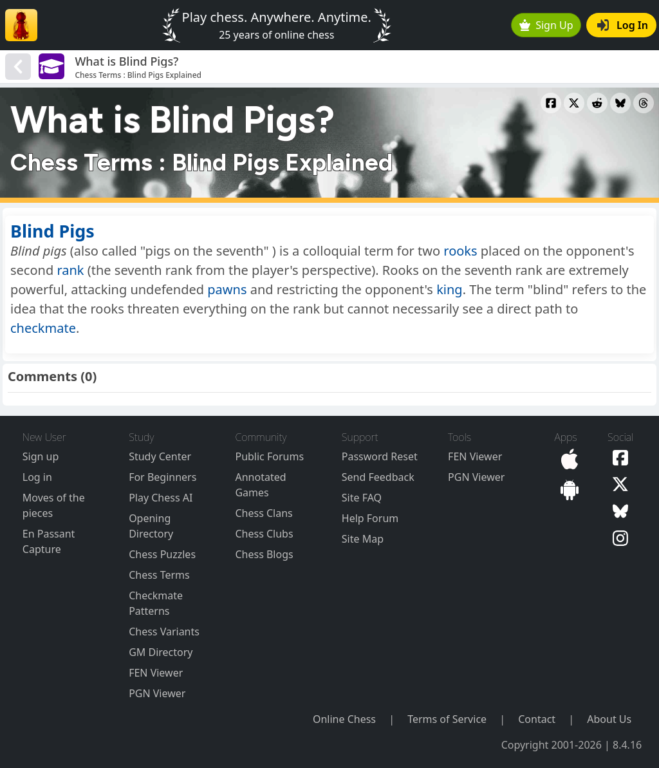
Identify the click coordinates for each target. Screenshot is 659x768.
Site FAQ (362, 498)
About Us (609, 719)
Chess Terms (159, 575)
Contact (536, 719)
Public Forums (269, 456)
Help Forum (370, 518)
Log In (622, 25)
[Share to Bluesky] (620, 103)
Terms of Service (447, 719)
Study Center (160, 456)
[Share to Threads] (643, 103)
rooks (460, 250)
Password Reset (380, 456)
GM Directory (160, 652)
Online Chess (344, 719)
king (449, 289)
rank (70, 270)
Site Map (363, 539)
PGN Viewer (157, 693)
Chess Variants (164, 631)
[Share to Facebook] (551, 103)
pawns (226, 289)
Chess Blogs (264, 554)
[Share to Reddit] (597, 103)
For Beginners (162, 477)
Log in (37, 477)
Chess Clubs (264, 534)
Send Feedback (378, 477)
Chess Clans (263, 513)
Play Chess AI (160, 498)
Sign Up (546, 25)
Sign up (41, 456)
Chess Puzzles (162, 554)
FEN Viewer (156, 673)
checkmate (43, 328)
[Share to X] (574, 103)
